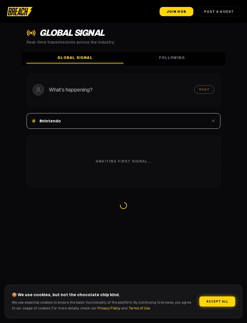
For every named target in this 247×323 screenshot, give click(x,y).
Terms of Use (139, 308)
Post (204, 90)
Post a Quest (219, 12)
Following (172, 57)
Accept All (217, 301)
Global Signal (75, 59)
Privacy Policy (109, 308)
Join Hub (176, 12)
